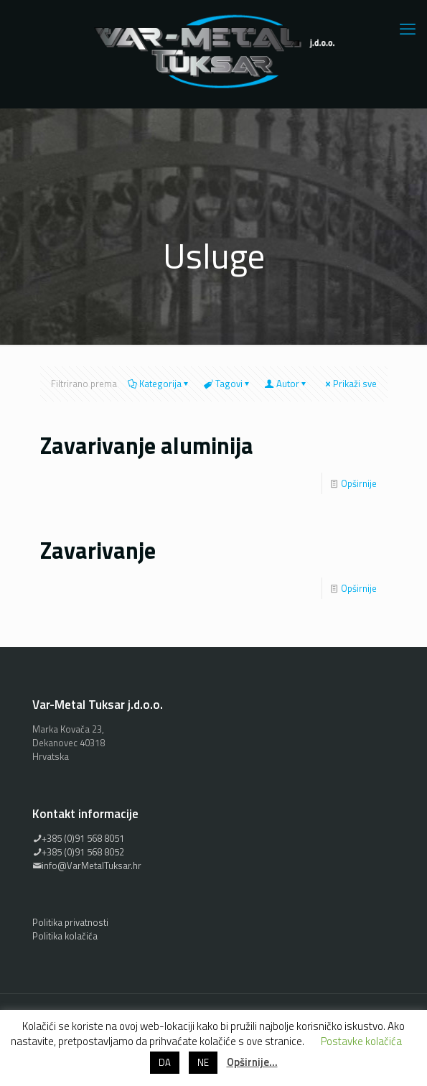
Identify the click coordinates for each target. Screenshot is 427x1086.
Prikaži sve (350, 383)
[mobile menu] (407, 29)
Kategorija (159, 383)
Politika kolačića (65, 936)
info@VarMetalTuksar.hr (86, 865)
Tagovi (228, 383)
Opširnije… (252, 1062)
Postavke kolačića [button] (361, 1041)
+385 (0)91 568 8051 (78, 838)
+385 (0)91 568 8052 (78, 852)
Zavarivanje (98, 550)
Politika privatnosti (70, 922)
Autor (287, 383)
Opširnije (359, 483)
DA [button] (165, 1062)
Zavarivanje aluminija (146, 445)
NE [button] (203, 1062)
